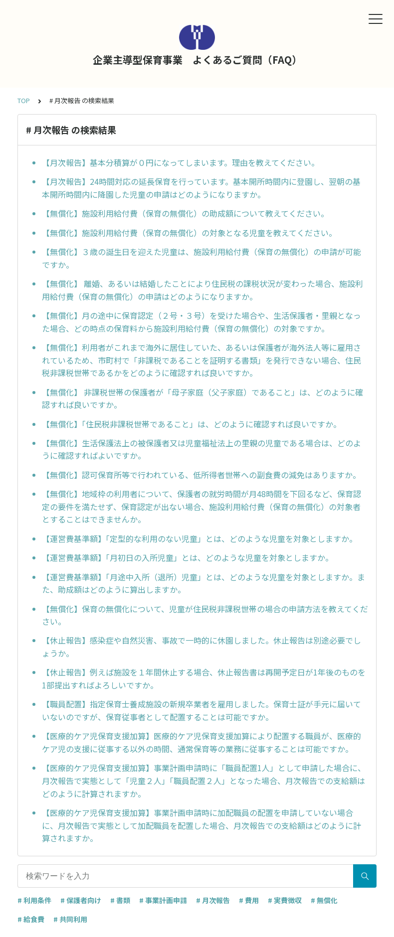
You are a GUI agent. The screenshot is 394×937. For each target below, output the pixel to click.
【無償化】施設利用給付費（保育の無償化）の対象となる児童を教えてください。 (189, 233)
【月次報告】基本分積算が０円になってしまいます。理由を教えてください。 (180, 162)
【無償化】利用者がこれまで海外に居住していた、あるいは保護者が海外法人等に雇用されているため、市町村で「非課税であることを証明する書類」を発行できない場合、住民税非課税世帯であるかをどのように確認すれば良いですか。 (201, 360)
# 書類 (120, 900)
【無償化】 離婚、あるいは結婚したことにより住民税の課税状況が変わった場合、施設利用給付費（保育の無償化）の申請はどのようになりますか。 (202, 289)
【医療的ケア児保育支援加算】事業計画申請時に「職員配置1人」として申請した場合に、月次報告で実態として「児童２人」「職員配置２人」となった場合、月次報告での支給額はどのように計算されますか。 (204, 780)
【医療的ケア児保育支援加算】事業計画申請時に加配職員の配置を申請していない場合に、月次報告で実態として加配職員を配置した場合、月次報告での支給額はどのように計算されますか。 (201, 825)
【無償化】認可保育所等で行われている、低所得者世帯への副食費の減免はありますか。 (201, 475)
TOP (23, 100)
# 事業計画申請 (163, 900)
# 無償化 (324, 900)
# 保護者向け (80, 900)
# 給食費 (30, 919)
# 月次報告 (213, 900)
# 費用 (249, 900)
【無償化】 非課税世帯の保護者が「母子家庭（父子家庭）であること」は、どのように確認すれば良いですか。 (202, 398)
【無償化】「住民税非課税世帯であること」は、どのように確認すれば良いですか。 (191, 424)
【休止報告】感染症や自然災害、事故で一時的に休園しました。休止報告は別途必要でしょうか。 (201, 646)
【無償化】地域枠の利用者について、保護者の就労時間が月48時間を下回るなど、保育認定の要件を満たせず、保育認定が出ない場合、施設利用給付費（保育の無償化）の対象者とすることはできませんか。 (201, 506)
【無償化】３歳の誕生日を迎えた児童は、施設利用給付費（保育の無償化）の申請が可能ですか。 (201, 258)
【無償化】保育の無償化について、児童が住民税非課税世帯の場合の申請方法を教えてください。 (205, 615)
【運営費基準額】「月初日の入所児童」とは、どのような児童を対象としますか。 (187, 557)
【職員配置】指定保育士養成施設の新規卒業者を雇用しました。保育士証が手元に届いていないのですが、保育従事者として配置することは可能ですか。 (201, 710)
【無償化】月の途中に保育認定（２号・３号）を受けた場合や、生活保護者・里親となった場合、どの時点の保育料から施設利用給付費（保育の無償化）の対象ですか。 (201, 321)
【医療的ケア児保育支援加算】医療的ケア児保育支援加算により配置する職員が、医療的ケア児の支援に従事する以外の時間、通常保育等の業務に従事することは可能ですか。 (201, 742)
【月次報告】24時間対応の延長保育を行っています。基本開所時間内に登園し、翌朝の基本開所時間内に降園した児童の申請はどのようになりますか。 (201, 187)
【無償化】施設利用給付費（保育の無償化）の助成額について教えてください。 (185, 213)
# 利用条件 (34, 900)
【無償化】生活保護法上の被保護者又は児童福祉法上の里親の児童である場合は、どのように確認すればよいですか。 (201, 449)
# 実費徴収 (285, 900)
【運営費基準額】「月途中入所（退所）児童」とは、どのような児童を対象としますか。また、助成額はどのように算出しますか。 (203, 583)
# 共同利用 (70, 919)
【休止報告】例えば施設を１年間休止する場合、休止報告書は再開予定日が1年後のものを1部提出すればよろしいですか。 (204, 678)
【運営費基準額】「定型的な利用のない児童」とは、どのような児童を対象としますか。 (199, 538)
